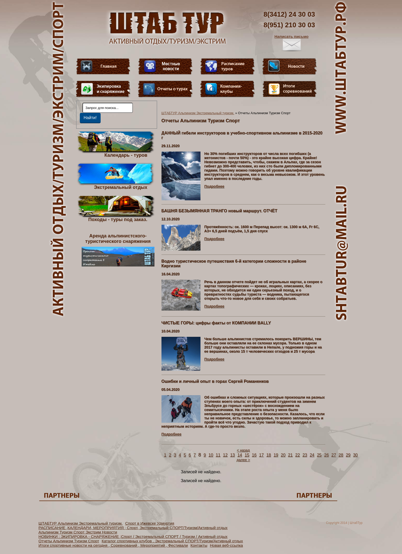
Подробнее (214, 186)
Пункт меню (103, 89)
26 (326, 455)
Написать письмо (292, 42)
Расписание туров (227, 66)
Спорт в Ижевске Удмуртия (149, 523)
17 (261, 455)
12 (225, 455)
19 (276, 455)
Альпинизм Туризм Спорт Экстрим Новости (77, 532)
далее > (243, 460)
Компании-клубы (227, 89)
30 (355, 455)
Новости (289, 66)
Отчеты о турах (165, 89)
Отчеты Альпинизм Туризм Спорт (68, 541)
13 (232, 455)
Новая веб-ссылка (226, 545)
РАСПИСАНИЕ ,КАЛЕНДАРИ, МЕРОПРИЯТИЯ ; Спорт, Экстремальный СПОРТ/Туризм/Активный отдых (133, 527)
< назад (243, 450)
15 (247, 455)
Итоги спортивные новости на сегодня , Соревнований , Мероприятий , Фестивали (113, 545)
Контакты (198, 545)
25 (319, 455)
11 (218, 455)
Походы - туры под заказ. (117, 219)
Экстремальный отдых (120, 187)
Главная (103, 66)
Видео (165, 66)
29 (348, 455)
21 (290, 455)
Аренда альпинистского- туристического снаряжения (118, 249)
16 (254, 455)
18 (268, 455)
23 (304, 455)
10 (211, 455)
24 (312, 455)
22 (297, 455)
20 (283, 455)
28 (341, 455)
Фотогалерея (289, 89)
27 (333, 455)
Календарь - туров (126, 155)
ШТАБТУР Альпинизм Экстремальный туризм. (197, 113)
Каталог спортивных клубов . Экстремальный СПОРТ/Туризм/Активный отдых (172, 541)
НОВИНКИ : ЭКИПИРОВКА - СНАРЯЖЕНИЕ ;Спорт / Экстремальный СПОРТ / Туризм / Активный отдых (133, 536)
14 (239, 455)
